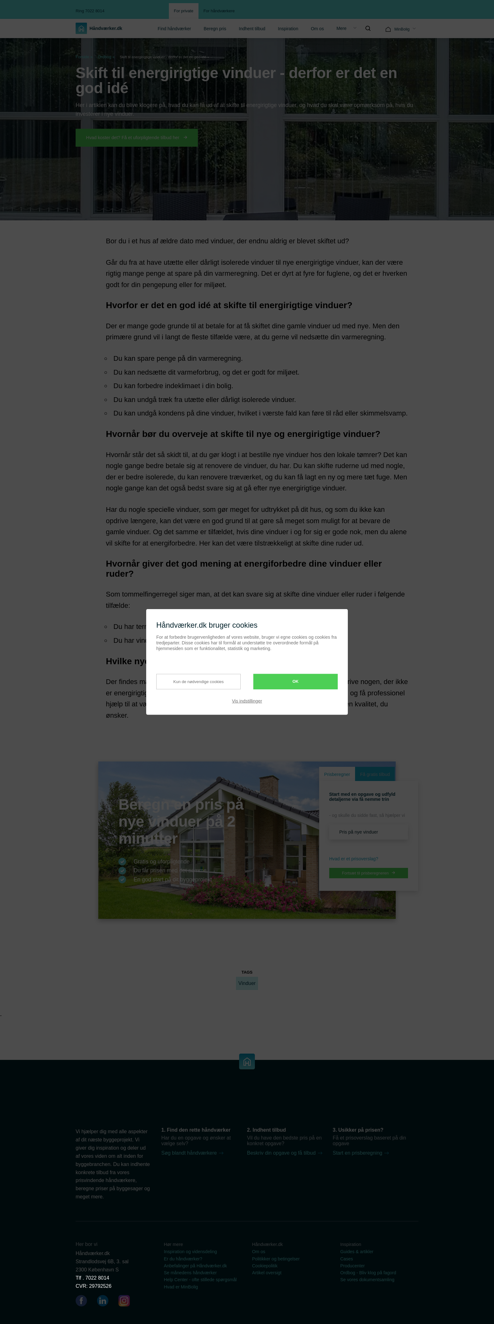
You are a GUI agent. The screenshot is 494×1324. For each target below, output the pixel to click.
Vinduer (247, 983)
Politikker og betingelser (276, 1258)
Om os (317, 28)
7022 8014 (97, 1278)
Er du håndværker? (183, 1258)
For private (183, 10)
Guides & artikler (356, 1251)
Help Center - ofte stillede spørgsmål (200, 1279)
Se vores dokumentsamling (367, 1279)
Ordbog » (106, 56)
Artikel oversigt (266, 1272)
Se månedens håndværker (190, 1272)
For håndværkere (219, 10)
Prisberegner (337, 774)
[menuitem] (175, 28)
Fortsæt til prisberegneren (368, 873)
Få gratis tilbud (375, 774)
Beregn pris (215, 28)
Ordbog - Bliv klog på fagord (368, 1272)
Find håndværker (174, 28)
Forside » (84, 56)
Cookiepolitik (265, 1265)
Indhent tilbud (252, 28)
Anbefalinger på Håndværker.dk (195, 1265)
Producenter (352, 1265)
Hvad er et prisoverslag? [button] (353, 858)
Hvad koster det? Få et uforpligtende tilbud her (136, 137)
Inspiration (288, 28)
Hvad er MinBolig (181, 1286)
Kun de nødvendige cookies (194, 681)
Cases (346, 1258)
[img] (367, 28)
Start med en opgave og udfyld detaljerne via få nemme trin (362, 797)
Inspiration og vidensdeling (190, 1251)
